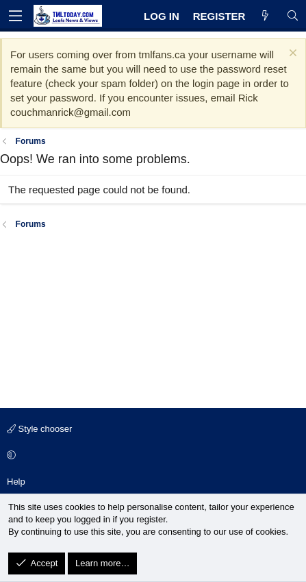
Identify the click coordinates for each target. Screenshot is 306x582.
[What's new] (265, 16)
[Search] (292, 16)
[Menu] (15, 16)
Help (16, 481)
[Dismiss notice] (291, 54)
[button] (151, 456)
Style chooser (39, 429)
